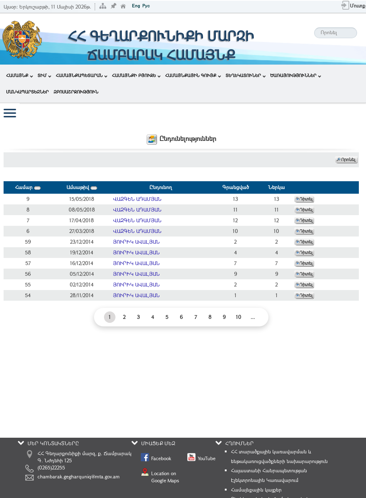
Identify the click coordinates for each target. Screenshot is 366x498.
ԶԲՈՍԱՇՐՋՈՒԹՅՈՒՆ (76, 92)
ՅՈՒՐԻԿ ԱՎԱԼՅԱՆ (136, 241)
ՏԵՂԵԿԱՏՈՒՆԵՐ (246, 75)
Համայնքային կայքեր (256, 489)
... (253, 317)
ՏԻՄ (44, 75)
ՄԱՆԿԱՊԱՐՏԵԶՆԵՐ (27, 92)
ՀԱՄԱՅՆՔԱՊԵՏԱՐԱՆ (81, 75)
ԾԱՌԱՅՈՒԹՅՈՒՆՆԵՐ (295, 75)
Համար (28, 187)
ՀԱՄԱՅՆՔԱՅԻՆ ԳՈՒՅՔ (193, 75)
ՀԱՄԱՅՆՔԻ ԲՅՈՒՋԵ (136, 75)
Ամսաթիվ (81, 187)
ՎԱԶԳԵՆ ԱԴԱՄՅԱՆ (137, 198)
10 (238, 317)
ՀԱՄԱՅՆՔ (19, 75)
